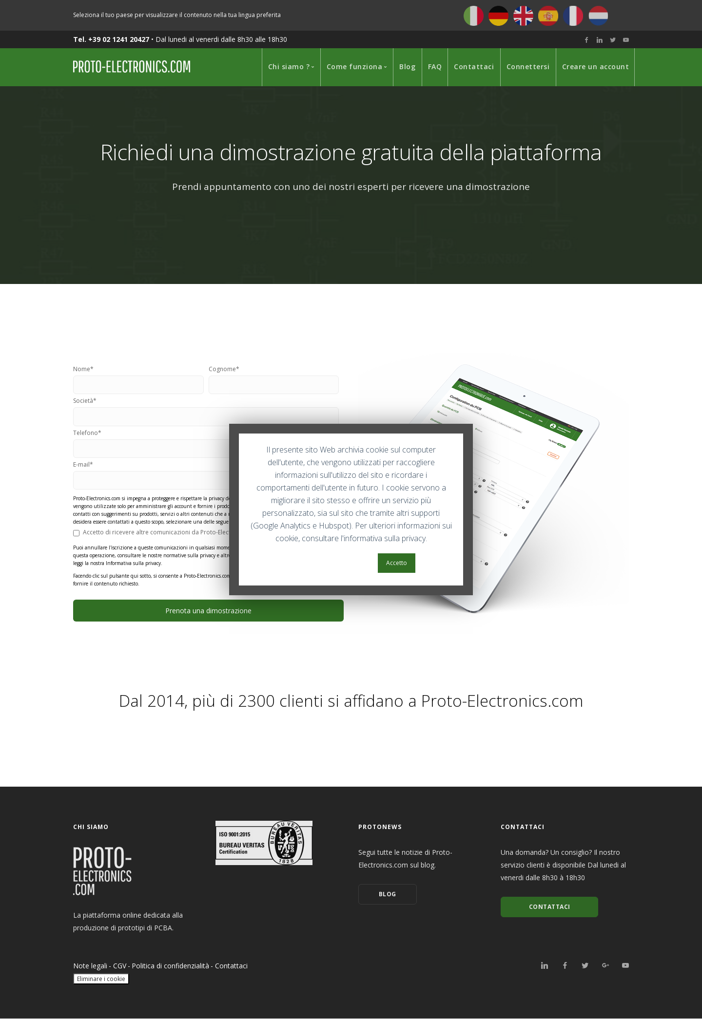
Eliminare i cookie (101, 979)
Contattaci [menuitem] (231, 966)
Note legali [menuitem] (90, 966)
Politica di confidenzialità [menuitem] (170, 966)
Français (573, 16)
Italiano (474, 16)
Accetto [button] (396, 563)
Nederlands (598, 16)
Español (548, 16)
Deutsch (498, 16)
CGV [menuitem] (119, 966)
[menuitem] (289, 67)
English (523, 16)
